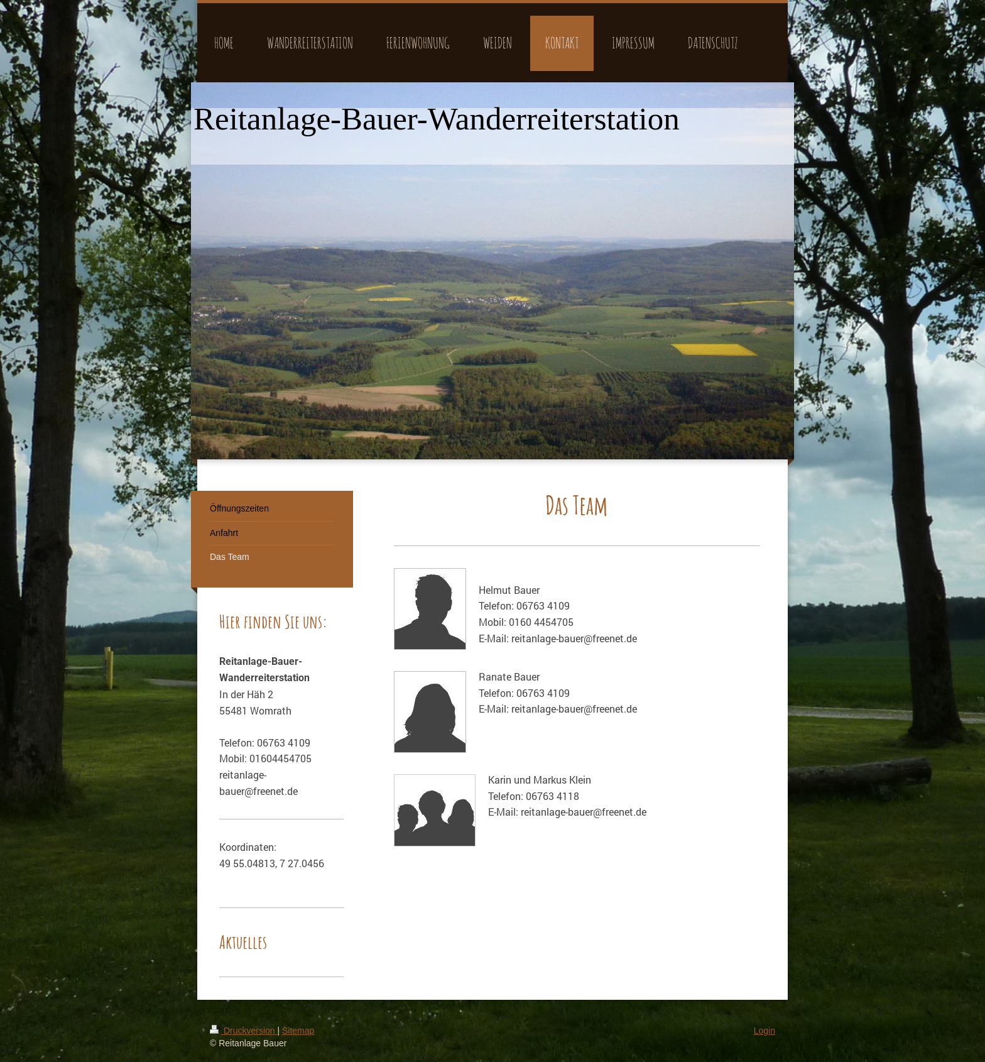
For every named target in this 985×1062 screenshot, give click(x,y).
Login (764, 1031)
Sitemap (298, 1031)
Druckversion (243, 1031)
